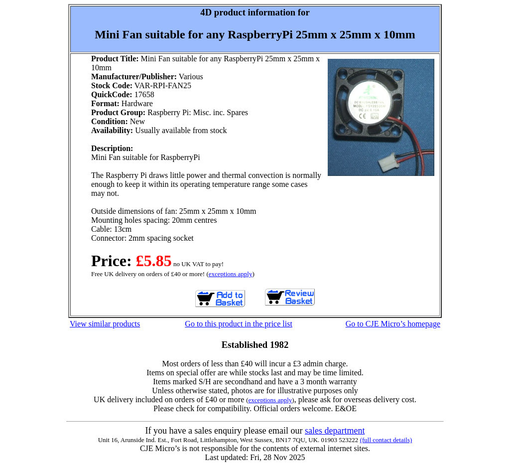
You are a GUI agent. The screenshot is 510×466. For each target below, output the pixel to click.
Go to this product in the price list (238, 323)
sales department (335, 431)
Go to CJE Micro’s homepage (393, 323)
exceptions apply (231, 274)
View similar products (105, 323)
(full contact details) (386, 440)
